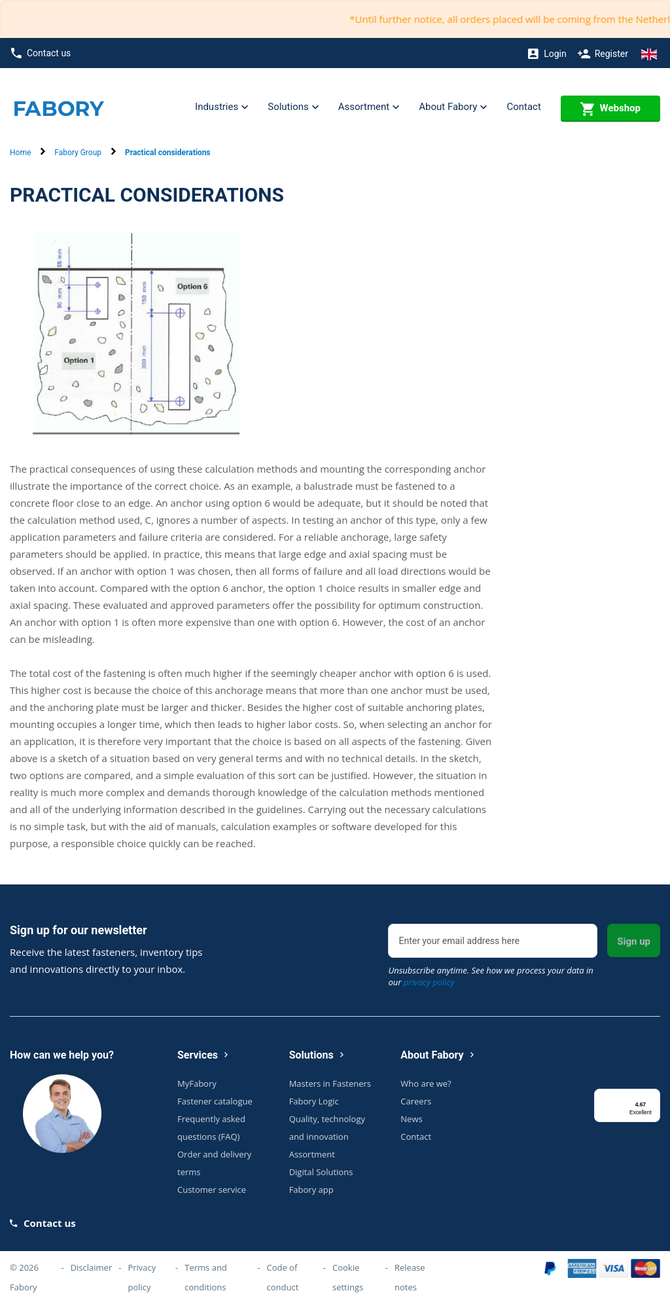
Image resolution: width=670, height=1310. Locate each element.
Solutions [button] (293, 107)
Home (20, 152)
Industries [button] (221, 107)
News (411, 1119)
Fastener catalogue (215, 1101)
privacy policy (429, 982)
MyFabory (197, 1083)
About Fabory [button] (453, 107)
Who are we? (425, 1083)
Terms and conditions (206, 1277)
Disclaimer (92, 1267)
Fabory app (311, 1189)
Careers (415, 1101)
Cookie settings (347, 1277)
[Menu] (652, 1096)
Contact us (41, 53)
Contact (523, 107)
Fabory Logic (314, 1101)
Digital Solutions (321, 1172)
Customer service (211, 1189)
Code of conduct (282, 1277)
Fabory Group (77, 152)
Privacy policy (142, 1277)
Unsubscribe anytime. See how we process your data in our (490, 976)
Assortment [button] (368, 107)
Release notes (410, 1277)
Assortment (312, 1154)
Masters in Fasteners (330, 1083)
